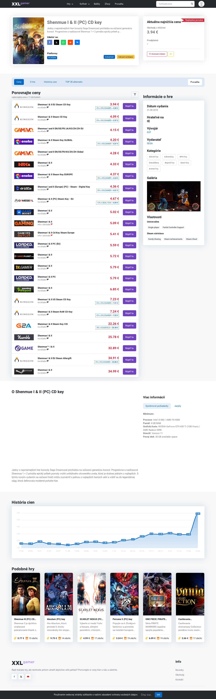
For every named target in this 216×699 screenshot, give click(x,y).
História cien (50, 82)
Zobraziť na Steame (125, 57)
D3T (149, 132)
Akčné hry (154, 156)
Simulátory (154, 162)
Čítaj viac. (146, 694)
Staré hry (184, 162)
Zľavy (107, 4)
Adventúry (169, 156)
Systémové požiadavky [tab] (157, 406)
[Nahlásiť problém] (171, 54)
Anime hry (154, 169)
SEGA (150, 143)
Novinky (180, 670)
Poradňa (119, 4)
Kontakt (179, 679)
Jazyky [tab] (177, 406)
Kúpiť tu (129, 106)
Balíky (97, 4)
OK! (158, 695)
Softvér (84, 4)
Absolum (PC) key (56, 619)
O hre (32, 82)
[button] (201, 4)
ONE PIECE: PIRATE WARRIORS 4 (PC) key (157, 619)
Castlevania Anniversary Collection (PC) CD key (189, 619)
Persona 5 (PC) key (122, 619)
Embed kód (109, 57)
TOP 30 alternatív (73, 82)
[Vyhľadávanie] (175, 4)
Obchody (180, 674)
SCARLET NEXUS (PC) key (91, 619)
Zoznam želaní (157, 54)
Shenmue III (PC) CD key (24, 619)
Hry (70, 4)
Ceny (18, 82)
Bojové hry (169, 162)
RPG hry (183, 156)
